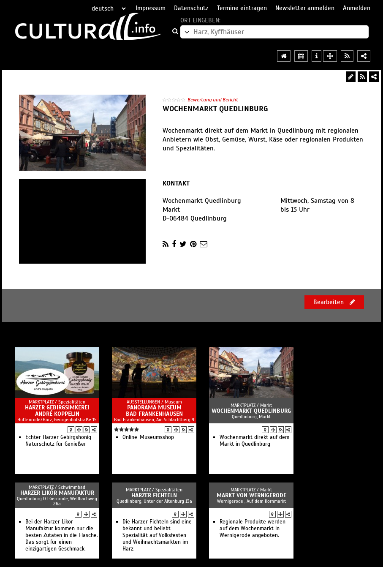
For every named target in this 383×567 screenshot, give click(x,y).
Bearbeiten (334, 302)
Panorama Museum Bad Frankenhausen (154, 410)
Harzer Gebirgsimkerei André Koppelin (57, 410)
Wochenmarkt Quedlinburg (251, 411)
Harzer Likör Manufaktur (57, 493)
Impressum (151, 8)
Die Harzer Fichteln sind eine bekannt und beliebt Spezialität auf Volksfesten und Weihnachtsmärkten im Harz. (157, 535)
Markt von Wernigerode (251, 495)
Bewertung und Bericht (212, 100)
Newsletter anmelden (304, 8)
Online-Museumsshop (148, 437)
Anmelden (356, 8)
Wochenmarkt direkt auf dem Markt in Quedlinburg (254, 440)
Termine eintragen (242, 8)
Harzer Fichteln (154, 495)
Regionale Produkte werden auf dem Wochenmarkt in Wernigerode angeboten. (252, 528)
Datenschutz (191, 8)
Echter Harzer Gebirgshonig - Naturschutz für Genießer (60, 440)
